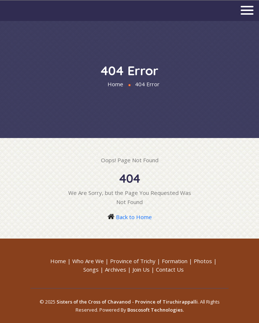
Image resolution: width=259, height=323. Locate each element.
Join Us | (143, 269)
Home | (60, 261)
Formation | (177, 261)
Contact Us (170, 269)
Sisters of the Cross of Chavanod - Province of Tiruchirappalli (127, 301)
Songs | (93, 269)
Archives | (118, 269)
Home (115, 84)
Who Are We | (90, 261)
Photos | (205, 261)
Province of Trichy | (135, 261)
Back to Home (134, 217)
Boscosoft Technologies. (155, 309)
